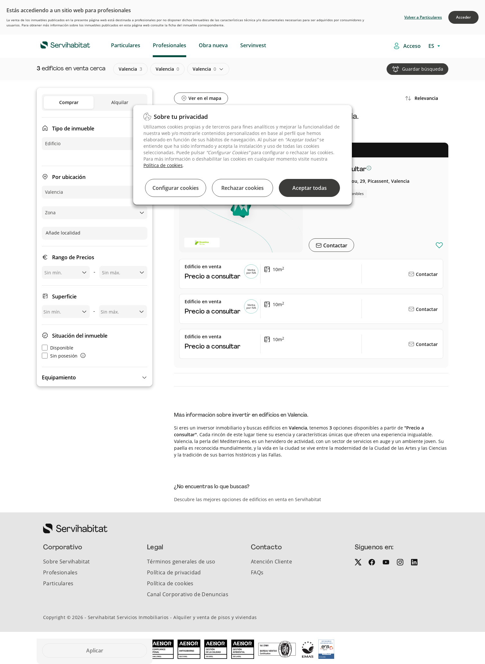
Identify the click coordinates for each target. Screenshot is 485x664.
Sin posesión (60, 356)
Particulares (125, 45)
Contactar (334, 245)
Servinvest (253, 45)
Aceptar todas (309, 187)
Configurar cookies (175, 187)
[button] (94, 377)
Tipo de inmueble (73, 128)
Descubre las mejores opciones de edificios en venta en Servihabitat (247, 499)
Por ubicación (69, 177)
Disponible (57, 348)
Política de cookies (163, 165)
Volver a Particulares (423, 17)
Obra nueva (213, 45)
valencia (130, 69)
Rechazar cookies (242, 187)
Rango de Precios (73, 257)
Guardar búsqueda (422, 69)
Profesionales (169, 45)
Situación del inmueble (79, 335)
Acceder (463, 17)
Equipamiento (59, 377)
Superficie (64, 296)
